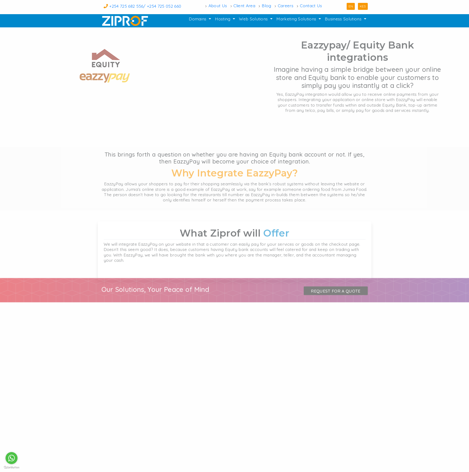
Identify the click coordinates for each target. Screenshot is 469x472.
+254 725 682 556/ (128, 6)
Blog (266, 5)
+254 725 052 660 (164, 6)
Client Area (244, 5)
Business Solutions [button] (344, 18)
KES (363, 6)
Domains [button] (198, 18)
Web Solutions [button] (254, 18)
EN (351, 6)
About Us (217, 5)
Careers (285, 5)
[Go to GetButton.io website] (11, 467)
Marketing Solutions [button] (296, 18)
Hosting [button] (223, 18)
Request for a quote (335, 301)
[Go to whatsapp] (12, 458)
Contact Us (311, 5)
